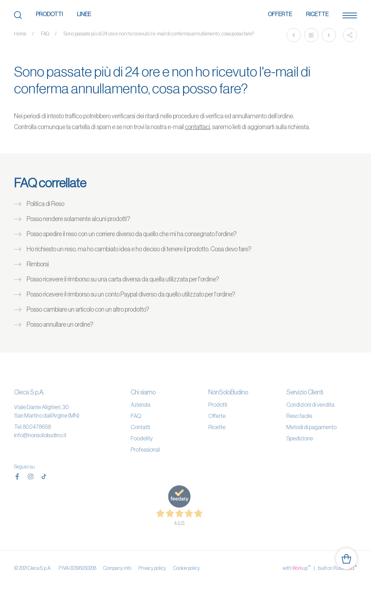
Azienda (140, 404)
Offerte (280, 14)
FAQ (45, 33)
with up (296, 568)
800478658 (36, 427)
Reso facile (299, 416)
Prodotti (49, 14)
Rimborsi (38, 264)
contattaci (197, 127)
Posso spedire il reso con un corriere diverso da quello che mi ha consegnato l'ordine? (132, 234)
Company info (117, 568)
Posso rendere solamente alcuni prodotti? (78, 218)
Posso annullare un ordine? (60, 324)
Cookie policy (186, 568)
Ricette (317, 14)
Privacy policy (152, 568)
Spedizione (299, 438)
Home (20, 33)
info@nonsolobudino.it (40, 435)
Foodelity (142, 438)
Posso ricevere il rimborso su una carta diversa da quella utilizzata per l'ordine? (123, 279)
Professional (145, 449)
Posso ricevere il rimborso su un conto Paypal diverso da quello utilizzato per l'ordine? (131, 294)
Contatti (140, 427)
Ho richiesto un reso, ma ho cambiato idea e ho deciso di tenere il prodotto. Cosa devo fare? (139, 249)
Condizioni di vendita (310, 404)
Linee (84, 14)
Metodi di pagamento (311, 427)
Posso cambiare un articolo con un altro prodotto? (88, 309)
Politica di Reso (45, 203)
